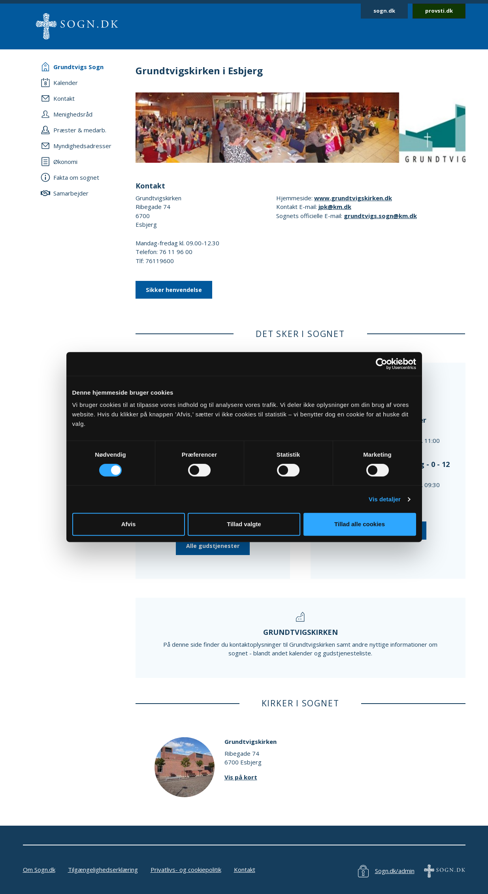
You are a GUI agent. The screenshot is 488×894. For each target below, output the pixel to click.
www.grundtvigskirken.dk (353, 198)
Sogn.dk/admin (395, 871)
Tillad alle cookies (359, 524)
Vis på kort (240, 777)
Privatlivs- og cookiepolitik (186, 869)
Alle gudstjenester (212, 546)
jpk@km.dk (334, 207)
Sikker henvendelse (174, 290)
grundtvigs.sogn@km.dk (380, 216)
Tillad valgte (244, 524)
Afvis (128, 524)
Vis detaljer (385, 499)
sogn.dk (384, 10)
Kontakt (244, 869)
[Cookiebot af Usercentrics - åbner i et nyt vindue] (381, 364)
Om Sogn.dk (39, 869)
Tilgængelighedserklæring (103, 869)
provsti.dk (439, 10)
